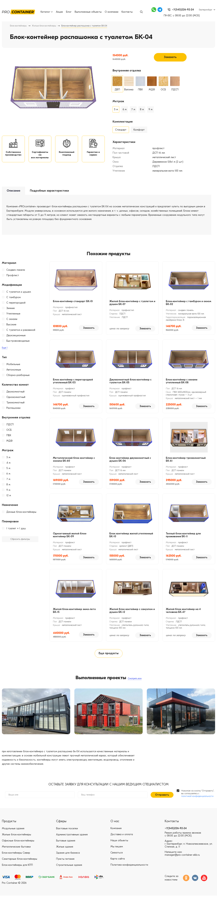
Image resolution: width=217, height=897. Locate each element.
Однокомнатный (15, 396)
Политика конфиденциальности (129, 866)
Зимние (10, 308)
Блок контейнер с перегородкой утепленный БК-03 (73, 381)
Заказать (170, 57)
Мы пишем (116, 848)
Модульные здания (13, 829)
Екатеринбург (205, 9)
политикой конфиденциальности (197, 797)
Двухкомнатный (15, 391)
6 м (8, 473)
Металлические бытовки (16, 848)
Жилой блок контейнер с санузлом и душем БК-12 (132, 610)
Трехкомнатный (15, 402)
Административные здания (72, 836)
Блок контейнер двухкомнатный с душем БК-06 (130, 459)
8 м (8, 484)
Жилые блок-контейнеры (44, 25)
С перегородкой (15, 302)
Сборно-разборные (18, 375)
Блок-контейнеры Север (16, 854)
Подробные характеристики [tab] (49, 190)
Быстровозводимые (18, 340)
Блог (69, 11)
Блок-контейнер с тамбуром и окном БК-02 (188, 302)
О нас (114, 822)
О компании (112, 11)
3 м (8, 457)
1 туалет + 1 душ (16, 528)
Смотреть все (135, 679)
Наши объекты (119, 842)
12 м (8, 495)
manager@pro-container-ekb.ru (182, 856)
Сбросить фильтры (20, 539)
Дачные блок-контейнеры (21, 511)
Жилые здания (64, 848)
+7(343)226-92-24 (176, 829)
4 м (8, 462)
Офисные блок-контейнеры (18, 842)
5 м (8, 468)
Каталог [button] (47, 11)
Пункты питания (65, 860)
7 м (8, 478)
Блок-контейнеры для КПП (17, 866)
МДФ (9, 440)
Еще (4, 347)
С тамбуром (13, 297)
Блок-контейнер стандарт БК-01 (73, 301)
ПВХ (8, 435)
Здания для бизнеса (68, 854)
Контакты (127, 11)
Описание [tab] (13, 190)
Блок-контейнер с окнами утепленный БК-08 (181, 381)
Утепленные (13, 313)
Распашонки (13, 407)
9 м (8, 489)
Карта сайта (117, 860)
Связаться (116, 854)
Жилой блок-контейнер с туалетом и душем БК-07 (132, 302)
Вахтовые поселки (67, 829)
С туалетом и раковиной (20, 329)
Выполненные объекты (88, 11)
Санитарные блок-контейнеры (19, 860)
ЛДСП (10, 424)
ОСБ (9, 429)
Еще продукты (108, 653)
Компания (116, 829)
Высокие (11, 324)
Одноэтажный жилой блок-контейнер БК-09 (70, 535)
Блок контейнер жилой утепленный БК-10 (131, 535)
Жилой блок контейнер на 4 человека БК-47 (183, 610)
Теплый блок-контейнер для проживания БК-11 (183, 535)
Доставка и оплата (121, 836)
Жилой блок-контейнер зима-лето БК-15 (74, 610)
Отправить (162, 796)
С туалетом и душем (18, 291)
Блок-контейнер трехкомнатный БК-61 (186, 459)
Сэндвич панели (15, 269)
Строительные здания (69, 866)
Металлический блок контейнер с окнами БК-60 (74, 459)
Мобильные (13, 364)
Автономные (13, 369)
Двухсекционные (16, 335)
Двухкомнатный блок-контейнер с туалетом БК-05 (130, 381)
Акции (59, 11)
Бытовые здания (65, 842)
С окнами (11, 318)
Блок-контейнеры (18, 25)
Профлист (12, 275)
